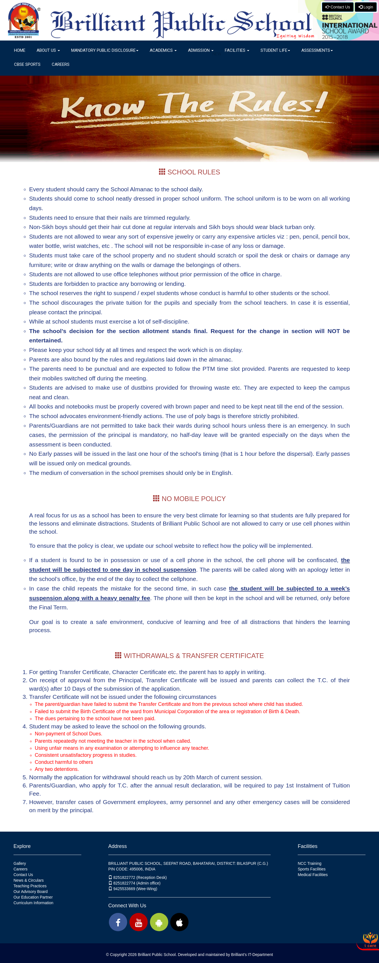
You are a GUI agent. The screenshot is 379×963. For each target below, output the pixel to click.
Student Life (275, 50)
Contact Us (338, 7)
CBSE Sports (27, 64)
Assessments (317, 50)
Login (365, 7)
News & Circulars (29, 880)
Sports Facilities (312, 869)
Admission (203, 52)
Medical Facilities (313, 874)
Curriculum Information (33, 903)
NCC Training (309, 863)
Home (19, 50)
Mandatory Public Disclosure (104, 50)
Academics (163, 50)
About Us (48, 50)
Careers (60, 64)
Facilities (237, 50)
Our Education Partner (33, 897)
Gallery (20, 863)
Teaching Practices (30, 886)
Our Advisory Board (31, 891)
